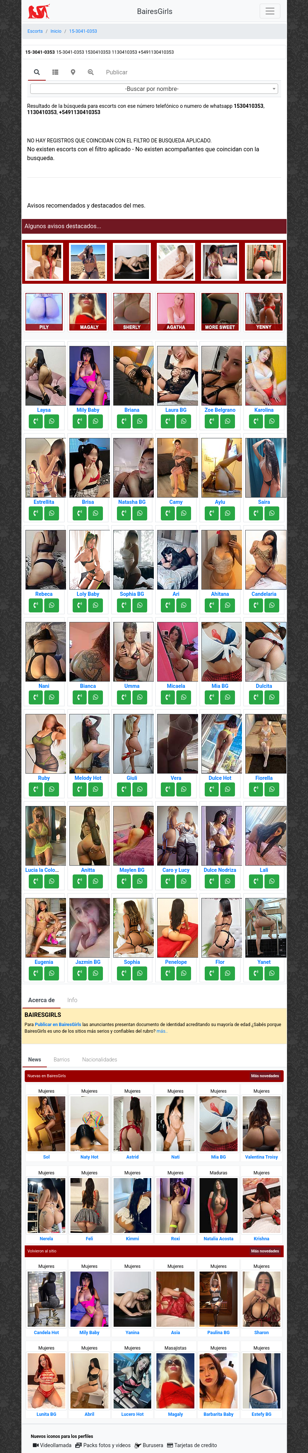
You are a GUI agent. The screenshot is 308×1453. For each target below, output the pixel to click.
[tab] (37, 73)
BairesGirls (155, 11)
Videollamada (52, 1445)
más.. (162, 1031)
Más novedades (265, 1076)
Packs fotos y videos (103, 1445)
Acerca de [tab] (41, 1000)
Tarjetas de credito (192, 1445)
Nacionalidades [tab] (99, 1060)
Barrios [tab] (61, 1060)
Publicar (117, 72)
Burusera (148, 1445)
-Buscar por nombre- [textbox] (152, 88)
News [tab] (34, 1060)
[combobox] (154, 89)
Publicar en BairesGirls (58, 1024)
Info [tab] (72, 1000)
